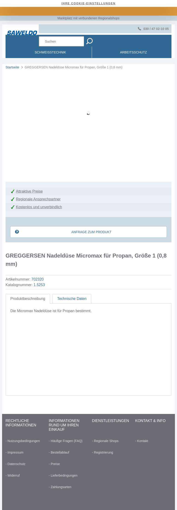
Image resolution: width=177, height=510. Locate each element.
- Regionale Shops (105, 441)
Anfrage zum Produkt (91, 232)
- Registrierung (102, 452)
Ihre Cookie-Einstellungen (89, 3)
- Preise (54, 464)
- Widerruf (13, 475)
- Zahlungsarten (60, 487)
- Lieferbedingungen (63, 475)
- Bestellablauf (59, 452)
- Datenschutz (15, 464)
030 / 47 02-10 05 (156, 29)
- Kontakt (141, 441)
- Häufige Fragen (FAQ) (66, 441)
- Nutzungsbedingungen (23, 441)
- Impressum (15, 452)
